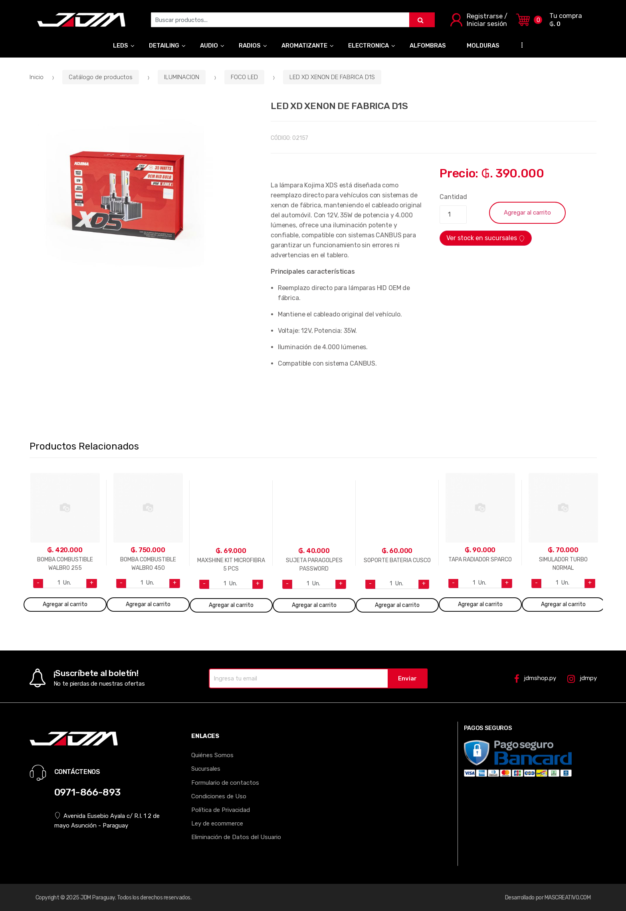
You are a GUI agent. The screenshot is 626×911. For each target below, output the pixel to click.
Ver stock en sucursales (485, 238)
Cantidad (453, 197)
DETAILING (164, 45)
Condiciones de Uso (218, 796)
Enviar (407, 678)
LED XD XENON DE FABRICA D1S (332, 77)
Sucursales (205, 768)
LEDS (120, 45)
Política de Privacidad (220, 810)
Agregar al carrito (527, 212)
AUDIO (209, 45)
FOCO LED (244, 77)
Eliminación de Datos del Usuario (236, 837)
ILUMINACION (181, 77)
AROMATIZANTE (304, 45)
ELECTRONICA (368, 45)
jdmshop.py (535, 678)
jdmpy (581, 678)
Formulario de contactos (225, 782)
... (520, 45)
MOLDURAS (483, 45)
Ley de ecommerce (217, 823)
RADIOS (250, 45)
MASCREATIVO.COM (568, 897)
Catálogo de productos (101, 77)
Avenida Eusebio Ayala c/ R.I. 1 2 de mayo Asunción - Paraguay (107, 820)
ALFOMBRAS (428, 45)
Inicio (37, 77)
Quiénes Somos (212, 755)
